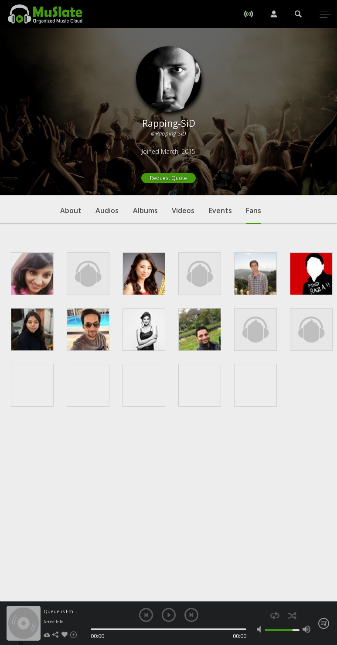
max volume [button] (306, 629)
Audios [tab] (107, 210)
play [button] (169, 615)
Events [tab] (220, 210)
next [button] (191, 615)
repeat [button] (274, 615)
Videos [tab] (183, 210)
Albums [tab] (145, 210)
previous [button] (146, 615)
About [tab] (71, 210)
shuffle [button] (291, 615)
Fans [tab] (253, 215)
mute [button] (260, 629)
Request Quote (168, 178)
